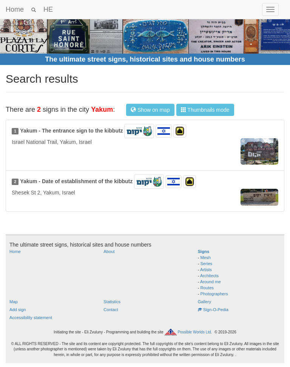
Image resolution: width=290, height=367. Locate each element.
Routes (207, 287)
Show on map (150, 110)
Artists (206, 269)
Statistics (111, 301)
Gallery (204, 301)
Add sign (17, 309)
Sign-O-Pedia (213, 309)
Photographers (214, 293)
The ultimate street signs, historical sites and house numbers (145, 59)
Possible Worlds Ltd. (194, 332)
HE (48, 9)
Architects (209, 275)
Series (207, 263)
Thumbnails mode (205, 110)
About (108, 251)
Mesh (206, 257)
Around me (210, 281)
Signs (203, 251)
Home (15, 9)
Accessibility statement (30, 317)
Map (13, 301)
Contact (110, 309)
